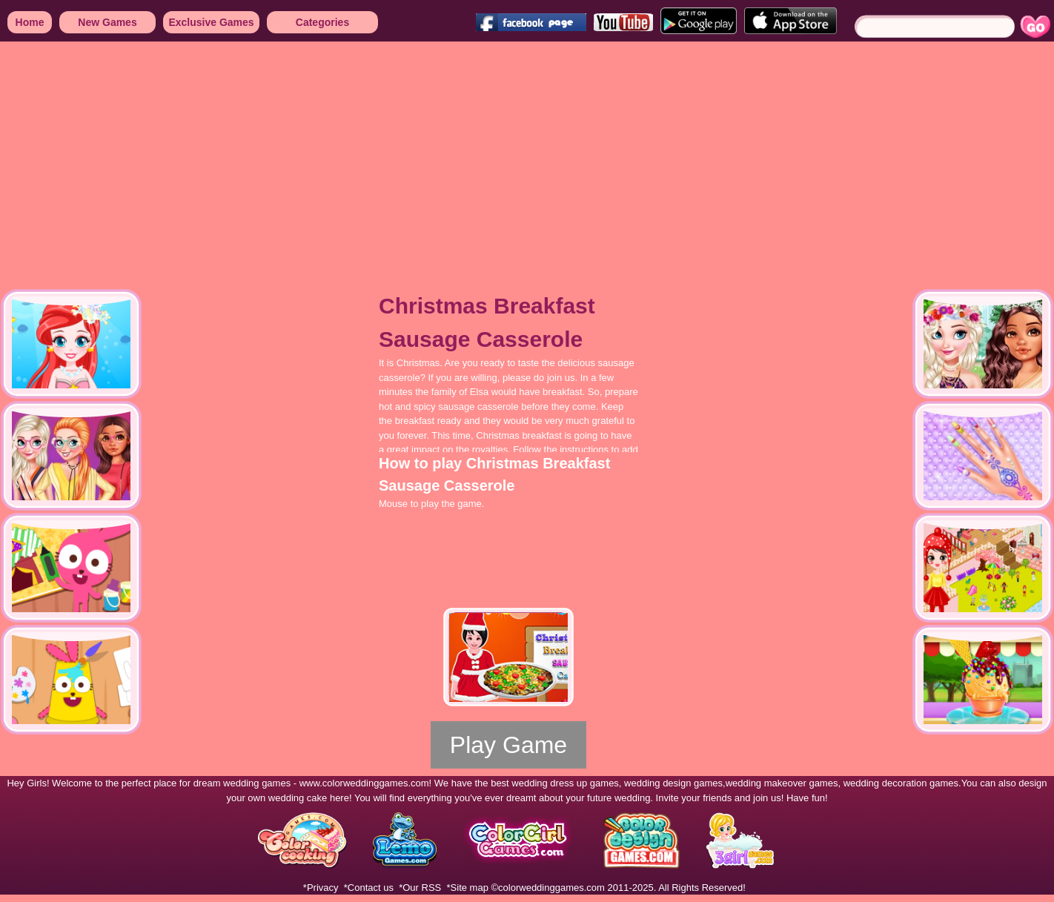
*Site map (467, 887)
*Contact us (369, 887)
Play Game (508, 745)
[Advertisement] (444, 155)
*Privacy (321, 887)
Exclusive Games (210, 22)
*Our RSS (420, 887)
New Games (107, 22)
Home (30, 22)
